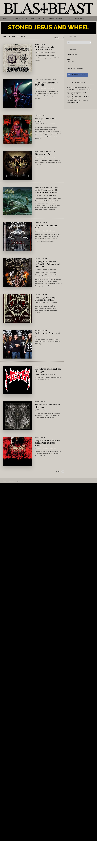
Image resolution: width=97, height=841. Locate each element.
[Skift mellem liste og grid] (59, 37)
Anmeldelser (16, 18)
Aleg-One (38, 187)
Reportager (51, 18)
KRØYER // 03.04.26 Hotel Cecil (82, 87)
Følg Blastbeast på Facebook (77, 75)
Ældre (58, 471)
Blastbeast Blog (64, 18)
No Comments (51, 52)
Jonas (68, 100)
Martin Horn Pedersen (72, 54)
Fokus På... (38, 115)
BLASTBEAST (10, 481)
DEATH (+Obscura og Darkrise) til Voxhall (45, 298)
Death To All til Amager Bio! (46, 226)
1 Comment (52, 231)
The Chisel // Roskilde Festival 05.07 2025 (80, 89)
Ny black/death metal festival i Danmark (45, 48)
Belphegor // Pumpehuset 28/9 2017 (46, 83)
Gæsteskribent (70, 61)
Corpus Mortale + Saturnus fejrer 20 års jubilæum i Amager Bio (47, 443)
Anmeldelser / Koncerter (43, 79)
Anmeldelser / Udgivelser (43, 151)
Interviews (30, 18)
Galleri (41, 18)
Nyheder (5, 18)
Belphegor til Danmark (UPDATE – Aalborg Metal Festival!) (47, 264)
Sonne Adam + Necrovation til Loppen (47, 405)
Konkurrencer (80, 18)
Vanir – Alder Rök (43, 154)
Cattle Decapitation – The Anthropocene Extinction (46, 191)
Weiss (43, 44)
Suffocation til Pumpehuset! (48, 333)
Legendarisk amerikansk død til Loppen (48, 370)
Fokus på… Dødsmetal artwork (45, 119)
